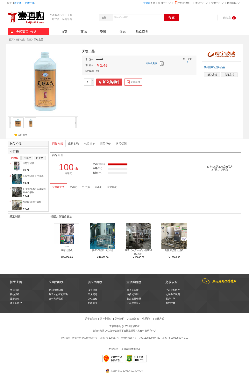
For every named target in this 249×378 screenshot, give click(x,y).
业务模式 (92, 290)
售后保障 (121, 143)
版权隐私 (119, 318)
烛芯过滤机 (28, 163)
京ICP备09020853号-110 (175, 337)
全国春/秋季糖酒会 (130, 349)
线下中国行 (105, 318)
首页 (149, 3)
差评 (98, 187)
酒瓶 (29, 39)
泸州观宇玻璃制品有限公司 (216, 67)
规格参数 (73, 143)
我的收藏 (170, 303)
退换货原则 (133, 294)
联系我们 (147, 318)
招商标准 (92, 303)
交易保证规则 (173, 294)
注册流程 (14, 298)
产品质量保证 (134, 303)
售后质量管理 (134, 298)
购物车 (229, 17)
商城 (84, 31)
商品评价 (105, 143)
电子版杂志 (133, 290)
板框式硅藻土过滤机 (33, 176)
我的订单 (170, 298)
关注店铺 (229, 74)
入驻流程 (92, 298)
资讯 (103, 31)
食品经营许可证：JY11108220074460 (140, 337)
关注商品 (20, 134)
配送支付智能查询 (58, 294)
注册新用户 (16, 303)
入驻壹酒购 (133, 318)
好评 (73, 187)
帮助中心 (216, 3)
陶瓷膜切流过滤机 (32, 201)
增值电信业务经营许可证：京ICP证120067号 (95, 337)
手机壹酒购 (182, 2)
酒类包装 (20, 39)
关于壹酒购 (91, 318)
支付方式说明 (56, 298)
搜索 (171, 17)
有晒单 (112, 187)
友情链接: (113, 349)
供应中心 (200, 3)
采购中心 (162, 3)
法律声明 (159, 318)
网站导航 (232, 3)
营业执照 (65, 337)
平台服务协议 (173, 290)
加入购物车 (109, 82)
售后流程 (14, 290)
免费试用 (133, 82)
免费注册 (29, 3)
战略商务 (142, 31)
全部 (104, 17)
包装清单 (89, 143)
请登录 (17, 3)
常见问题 (92, 294)
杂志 (122, 31)
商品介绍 (57, 143)
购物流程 (14, 294)
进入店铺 (212, 74)
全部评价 (58, 186)
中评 (86, 187)
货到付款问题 (56, 290)
